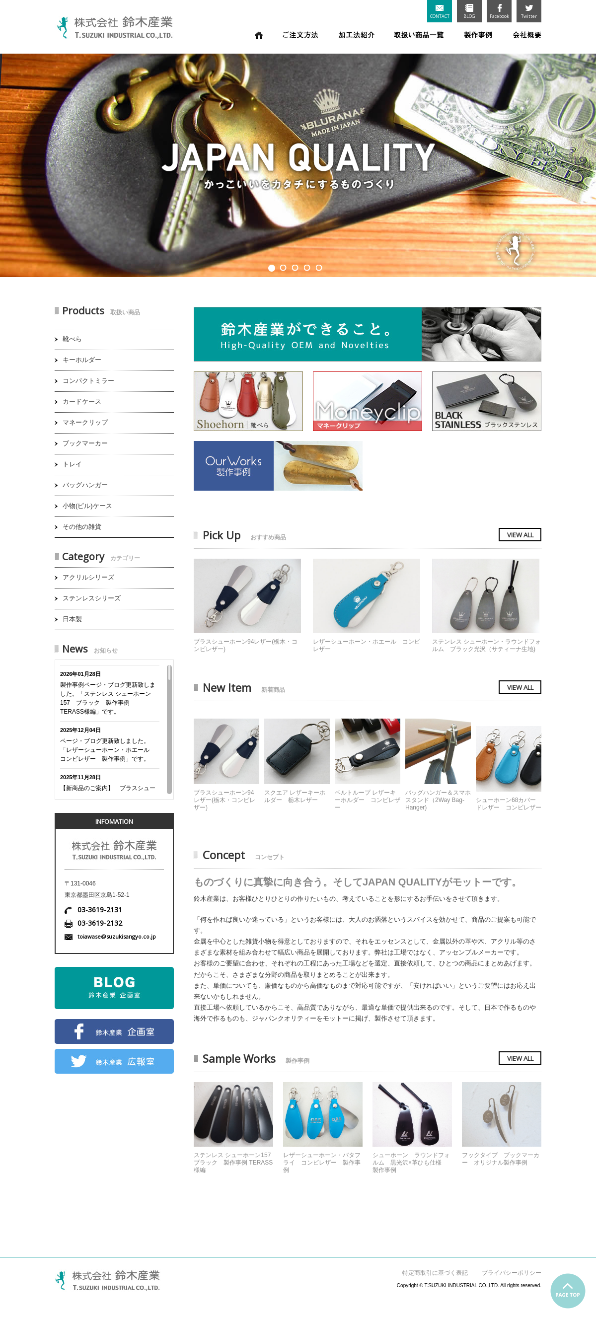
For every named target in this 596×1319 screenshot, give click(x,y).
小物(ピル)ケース (87, 506)
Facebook (499, 11)
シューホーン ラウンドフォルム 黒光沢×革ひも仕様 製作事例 (411, 1162)
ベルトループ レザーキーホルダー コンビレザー (367, 800)
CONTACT (439, 12)
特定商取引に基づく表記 (435, 1272)
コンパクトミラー (88, 380)
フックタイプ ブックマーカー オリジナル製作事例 (500, 1159)
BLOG (469, 11)
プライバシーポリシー (511, 1272)
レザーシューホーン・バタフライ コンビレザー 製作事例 (322, 1162)
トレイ (72, 464)
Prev (12, 161)
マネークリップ (85, 422)
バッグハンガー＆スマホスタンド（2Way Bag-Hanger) (438, 800)
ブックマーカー (85, 443)
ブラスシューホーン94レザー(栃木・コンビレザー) (224, 800)
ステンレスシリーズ (92, 598)
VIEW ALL (520, 534)
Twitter (529, 11)
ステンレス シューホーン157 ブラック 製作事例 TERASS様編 (233, 1162)
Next (583, 161)
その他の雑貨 (82, 526)
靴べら (72, 339)
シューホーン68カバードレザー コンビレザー (508, 804)
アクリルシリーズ (88, 577)
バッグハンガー (85, 485)
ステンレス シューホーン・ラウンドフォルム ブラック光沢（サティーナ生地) (486, 645)
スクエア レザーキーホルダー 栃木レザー (294, 796)
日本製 (72, 619)
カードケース (82, 401)
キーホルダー (82, 360)
